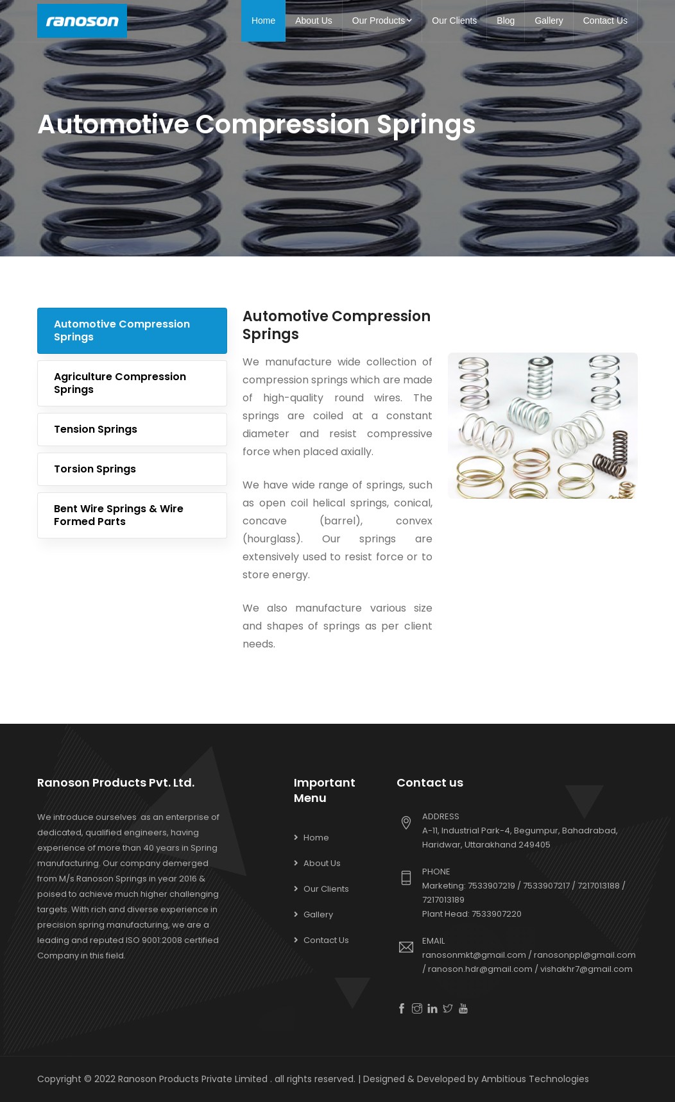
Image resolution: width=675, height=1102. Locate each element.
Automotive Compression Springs (122, 330)
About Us (313, 20)
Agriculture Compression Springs (120, 383)
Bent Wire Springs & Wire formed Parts (119, 515)
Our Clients (454, 20)
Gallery (548, 20)
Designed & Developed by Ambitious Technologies (476, 1079)
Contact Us (605, 20)
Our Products (382, 20)
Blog (506, 20)
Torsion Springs (95, 469)
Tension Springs (95, 429)
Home (263, 20)
